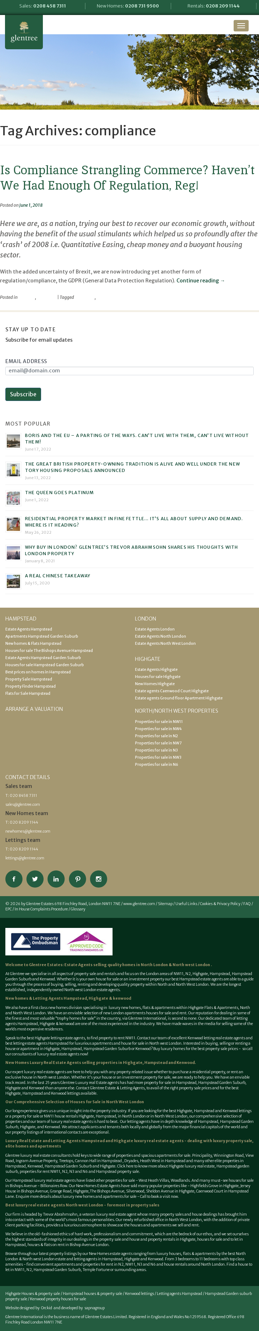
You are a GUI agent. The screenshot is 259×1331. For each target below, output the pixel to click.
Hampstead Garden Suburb (107, 1048)
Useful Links (186, 903)
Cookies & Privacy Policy (220, 903)
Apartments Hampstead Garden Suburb (41, 636)
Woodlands (180, 1180)
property (26, 297)
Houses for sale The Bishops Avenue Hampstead (49, 650)
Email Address (26, 361)
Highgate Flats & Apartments (213, 1007)
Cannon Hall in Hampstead (99, 1161)
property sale (85, 973)
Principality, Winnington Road (218, 1155)
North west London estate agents (92, 990)
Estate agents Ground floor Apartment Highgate (179, 698)
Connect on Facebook (14, 879)
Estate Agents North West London (165, 643)
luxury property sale (232, 1141)
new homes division (65, 1007)
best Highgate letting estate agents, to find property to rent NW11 (81, 1038)
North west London (191, 965)
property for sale (156, 1077)
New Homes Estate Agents (98, 1186)
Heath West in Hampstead (162, 1161)
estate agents (55, 1072)
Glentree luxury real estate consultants (38, 1155)
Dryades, (132, 1161)
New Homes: (128, 6)
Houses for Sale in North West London (107, 1102)
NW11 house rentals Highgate (69, 1116)
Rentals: (214, 6)
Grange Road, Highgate (69, 1191)
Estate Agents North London (160, 636)
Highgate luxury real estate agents (149, 1141)
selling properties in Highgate (112, 1062)
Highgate (200, 973)
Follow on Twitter (35, 879)
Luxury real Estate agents (97, 1082)
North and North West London (183, 984)
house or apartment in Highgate (32, 1048)
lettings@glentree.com (24, 858)
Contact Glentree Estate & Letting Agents (110, 1088)
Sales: (42, 6)
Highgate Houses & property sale (32, 1293)
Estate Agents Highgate (156, 669)
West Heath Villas (154, 1180)
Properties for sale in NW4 (158, 729)
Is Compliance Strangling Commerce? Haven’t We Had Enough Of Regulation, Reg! (127, 178)
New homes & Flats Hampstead (33, 643)
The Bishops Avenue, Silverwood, (117, 1191)
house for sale (107, 979)
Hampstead (220, 973)
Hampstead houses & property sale (92, 1293)
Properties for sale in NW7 (158, 743)
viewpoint (46, 297)
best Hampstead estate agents (197, 979)
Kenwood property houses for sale (58, 1299)
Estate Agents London (155, 629)
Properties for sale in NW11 (159, 721)
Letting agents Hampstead (179, 1293)
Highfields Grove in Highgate (214, 1186)
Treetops (66, 1161)
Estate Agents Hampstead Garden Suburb (43, 658)
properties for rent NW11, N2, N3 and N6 (54, 1171)
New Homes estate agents (111, 1253)
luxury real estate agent (116, 1214)
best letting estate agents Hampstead (37, 1043)
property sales (145, 1205)
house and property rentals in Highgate (162, 1239)
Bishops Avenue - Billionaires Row (38, 1186)
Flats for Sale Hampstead (27, 693)
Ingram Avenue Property (36, 1161)
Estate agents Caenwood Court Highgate (172, 691)
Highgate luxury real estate (192, 1166)
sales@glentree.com (22, 804)
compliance (107, 297)
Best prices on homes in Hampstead (38, 672)
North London (155, 965)
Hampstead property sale (117, 1171)
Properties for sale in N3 (156, 750)
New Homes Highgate (155, 684)
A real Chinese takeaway (58, 575)
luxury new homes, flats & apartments (141, 1007)
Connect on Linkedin (56, 879)
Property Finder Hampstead (30, 686)
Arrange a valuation (34, 709)
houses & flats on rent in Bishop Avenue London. (69, 1244)
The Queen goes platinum (59, 492)
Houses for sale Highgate (157, 676)
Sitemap (165, 903)
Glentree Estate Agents (24, 32)
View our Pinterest (77, 879)
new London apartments (124, 1013)
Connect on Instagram (98, 879)
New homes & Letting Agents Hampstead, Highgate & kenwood (68, 998)
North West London (171, 1116)
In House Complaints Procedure (41, 909)
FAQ (247, 903)
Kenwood (143, 1048)
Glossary (78, 909)
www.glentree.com (139, 903)
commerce (85, 297)
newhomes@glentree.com (27, 831)
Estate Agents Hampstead (28, 629)
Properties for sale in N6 (156, 764)
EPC (8, 909)
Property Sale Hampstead (28, 679)
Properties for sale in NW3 (158, 757)
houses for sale (158, 1013)
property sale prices (195, 1088)
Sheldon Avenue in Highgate (170, 1191)
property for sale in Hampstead (170, 1082)
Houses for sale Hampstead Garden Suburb (44, 665)
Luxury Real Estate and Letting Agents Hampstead (55, 1141)
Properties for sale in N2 (156, 736)
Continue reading (200, 280)
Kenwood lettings (139, 1293)
